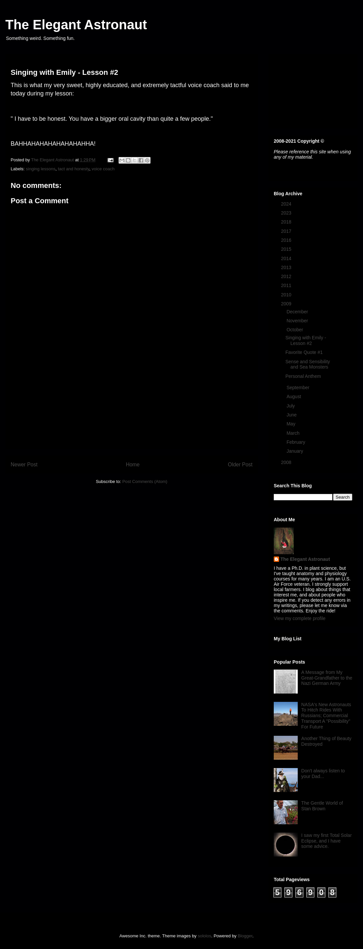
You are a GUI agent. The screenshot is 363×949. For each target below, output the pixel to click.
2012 (287, 276)
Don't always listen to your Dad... (323, 773)
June (292, 414)
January (295, 451)
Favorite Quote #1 (304, 352)
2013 (287, 267)
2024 (287, 204)
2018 (287, 222)
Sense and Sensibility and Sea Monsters (307, 364)
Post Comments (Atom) (144, 481)
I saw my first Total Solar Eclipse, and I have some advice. (326, 841)
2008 (287, 462)
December (297, 311)
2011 (287, 285)
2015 (287, 249)
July (291, 405)
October (295, 329)
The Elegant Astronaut (76, 24)
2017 (287, 231)
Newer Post (24, 464)
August (294, 396)
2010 (287, 294)
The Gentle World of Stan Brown (322, 805)
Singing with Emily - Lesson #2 (305, 340)
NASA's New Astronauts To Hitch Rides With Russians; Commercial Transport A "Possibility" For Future (326, 715)
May (291, 423)
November (297, 320)
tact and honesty (73, 168)
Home (133, 464)
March (293, 433)
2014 (287, 258)
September (298, 387)
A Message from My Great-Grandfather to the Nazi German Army (326, 678)
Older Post (240, 464)
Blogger (245, 935)
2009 (287, 303)
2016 (287, 240)
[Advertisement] (132, 402)
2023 (287, 213)
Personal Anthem (303, 376)
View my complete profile (299, 618)
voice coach (103, 168)
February (296, 442)
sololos (204, 935)
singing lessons (41, 168)
